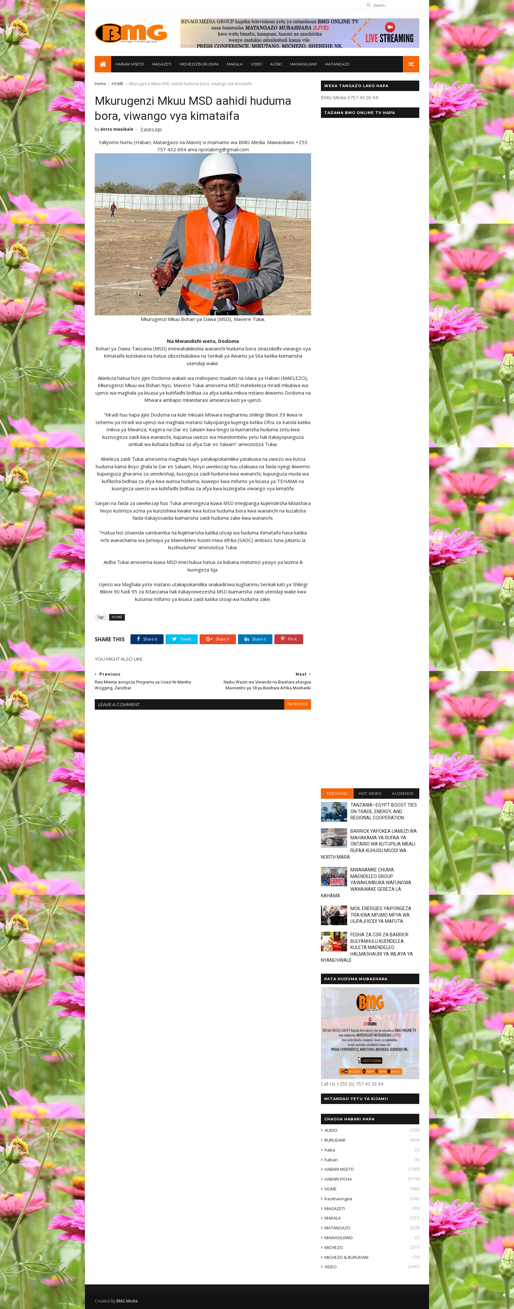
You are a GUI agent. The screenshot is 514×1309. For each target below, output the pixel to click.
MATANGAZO (337, 64)
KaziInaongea (338, 1199)
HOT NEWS (370, 793)
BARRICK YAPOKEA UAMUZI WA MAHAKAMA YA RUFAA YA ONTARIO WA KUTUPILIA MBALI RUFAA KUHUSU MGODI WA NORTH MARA (369, 844)
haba (330, 1150)
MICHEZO (334, 1247)
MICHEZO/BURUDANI (199, 64)
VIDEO (256, 64)
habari (331, 1160)
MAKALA (235, 64)
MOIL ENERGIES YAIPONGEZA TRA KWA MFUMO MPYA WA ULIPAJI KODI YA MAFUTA (380, 915)
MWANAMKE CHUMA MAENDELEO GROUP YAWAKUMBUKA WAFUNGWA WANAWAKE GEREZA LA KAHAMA (366, 882)
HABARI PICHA (338, 1179)
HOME (117, 83)
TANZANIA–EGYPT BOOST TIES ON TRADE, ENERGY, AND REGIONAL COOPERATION (383, 811)
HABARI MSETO (129, 64)
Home (100, 83)
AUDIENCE (403, 793)
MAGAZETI (161, 64)
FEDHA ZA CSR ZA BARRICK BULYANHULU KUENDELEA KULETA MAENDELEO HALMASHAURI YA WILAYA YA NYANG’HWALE (367, 947)
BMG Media (127, 1301)
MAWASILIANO (303, 64)
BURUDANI (335, 1140)
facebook (297, 704)
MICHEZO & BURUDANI (346, 1257)
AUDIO (276, 64)
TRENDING (337, 793)
